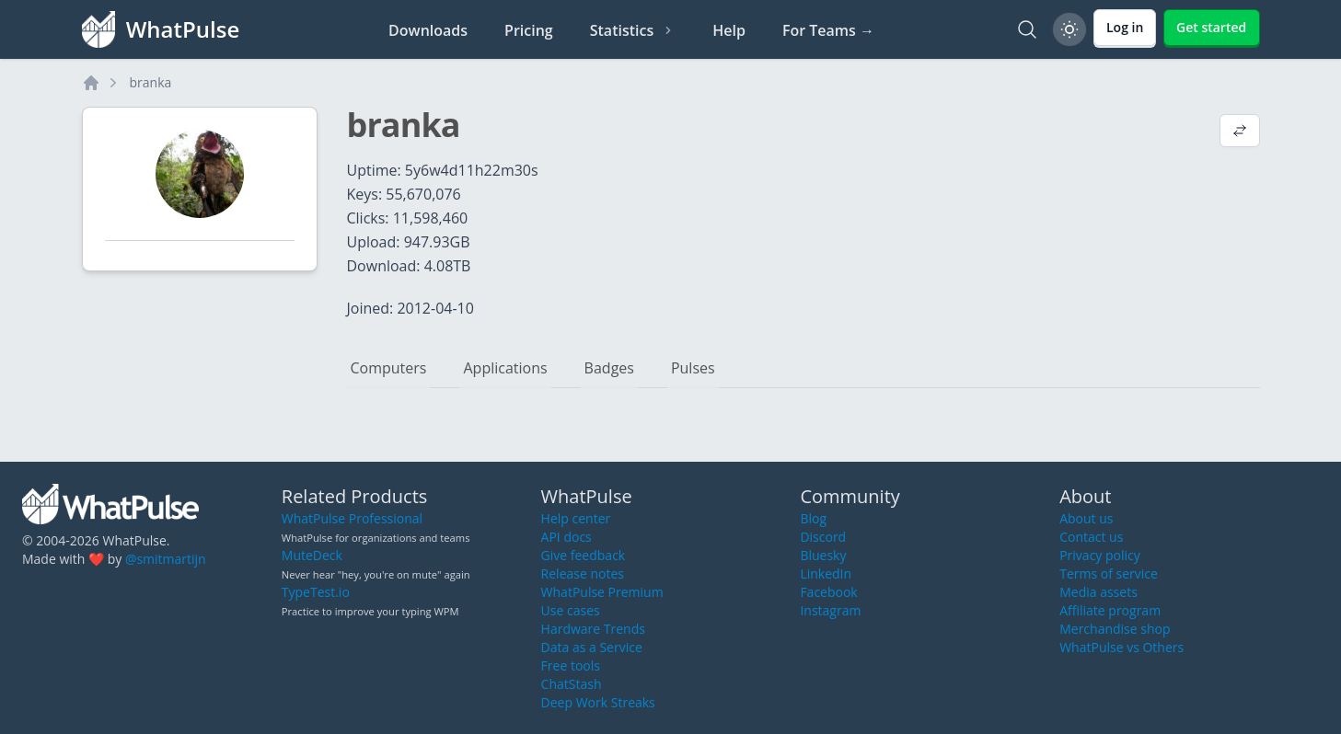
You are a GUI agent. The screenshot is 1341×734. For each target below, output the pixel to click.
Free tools (570, 665)
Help (729, 30)
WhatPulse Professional (352, 518)
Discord (823, 536)
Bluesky (823, 555)
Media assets (1098, 592)
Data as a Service (591, 647)
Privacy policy (1099, 555)
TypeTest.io (316, 592)
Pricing (528, 30)
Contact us (1091, 536)
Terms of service (1108, 573)
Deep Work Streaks (598, 702)
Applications (505, 368)
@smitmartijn (165, 559)
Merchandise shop (1114, 628)
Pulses (693, 368)
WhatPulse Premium (602, 592)
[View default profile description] (1240, 132)
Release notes (582, 573)
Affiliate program (1110, 610)
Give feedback (583, 555)
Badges (609, 368)
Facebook (828, 592)
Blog (813, 518)
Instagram (830, 610)
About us (1086, 518)
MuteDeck (312, 555)
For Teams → (828, 30)
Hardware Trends (593, 628)
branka (151, 82)
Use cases (570, 610)
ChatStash (571, 684)
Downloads (428, 30)
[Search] (1027, 29)
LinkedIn (825, 573)
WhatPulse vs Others (1121, 647)
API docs (566, 536)
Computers (389, 368)
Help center (576, 518)
